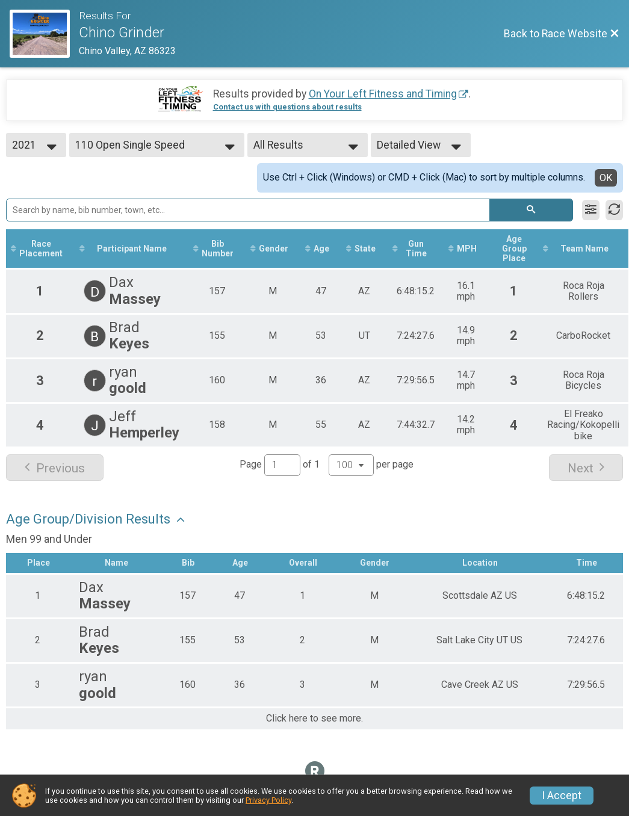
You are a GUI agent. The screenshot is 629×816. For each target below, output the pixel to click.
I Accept (561, 796)
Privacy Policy (268, 800)
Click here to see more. (314, 718)
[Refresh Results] (614, 210)
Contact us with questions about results (287, 106)
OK (606, 178)
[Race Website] (44, 34)
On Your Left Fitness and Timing (383, 94)
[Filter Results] (591, 210)
